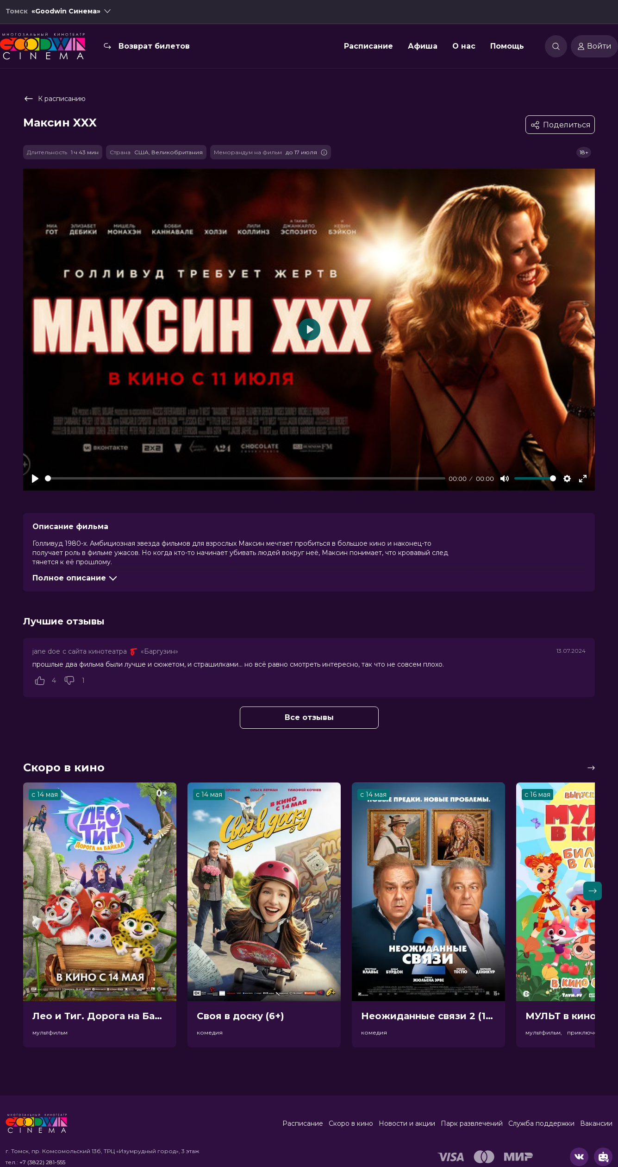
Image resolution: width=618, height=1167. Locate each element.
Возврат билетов (154, 48)
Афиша (422, 48)
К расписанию (54, 98)
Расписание (368, 48)
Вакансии (596, 1123)
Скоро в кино (351, 1123)
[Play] (35, 478)
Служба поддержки (541, 1123)
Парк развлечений (472, 1123)
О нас (463, 48)
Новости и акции (407, 1123)
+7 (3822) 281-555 (42, 1162)
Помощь (507, 48)
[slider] (245, 478)
